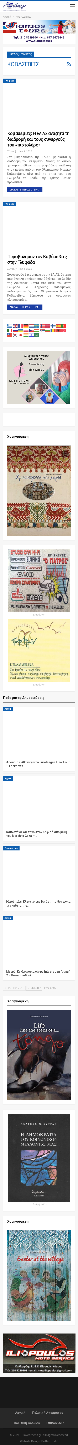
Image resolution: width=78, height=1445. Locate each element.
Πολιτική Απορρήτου (47, 1413)
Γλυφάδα (9, 81)
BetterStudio (49, 1441)
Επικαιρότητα (11, 848)
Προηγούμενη (14, 988)
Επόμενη (34, 988)
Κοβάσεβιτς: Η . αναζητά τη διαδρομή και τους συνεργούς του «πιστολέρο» (38, 139)
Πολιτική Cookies (27, 1423)
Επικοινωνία (55, 1423)
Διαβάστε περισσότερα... (25, 189)
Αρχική (8, 709)
